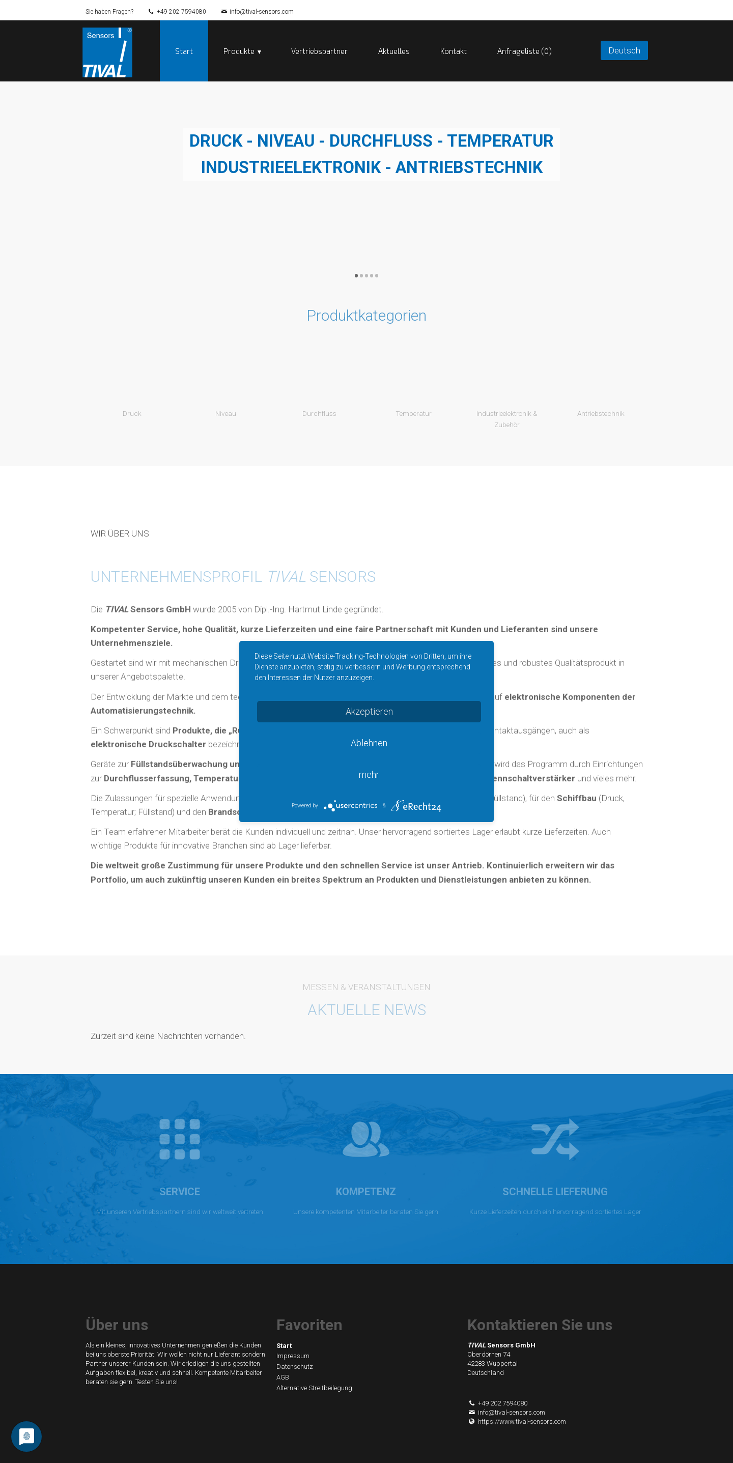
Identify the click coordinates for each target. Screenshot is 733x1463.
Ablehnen (369, 743)
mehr (369, 774)
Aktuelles (394, 50)
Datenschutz (294, 1366)
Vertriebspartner (319, 50)
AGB (282, 1377)
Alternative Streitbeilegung (314, 1388)
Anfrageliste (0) (524, 50)
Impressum (292, 1356)
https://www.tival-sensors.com (516, 1421)
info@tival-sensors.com (262, 11)
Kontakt (453, 50)
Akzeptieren (369, 711)
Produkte (239, 50)
